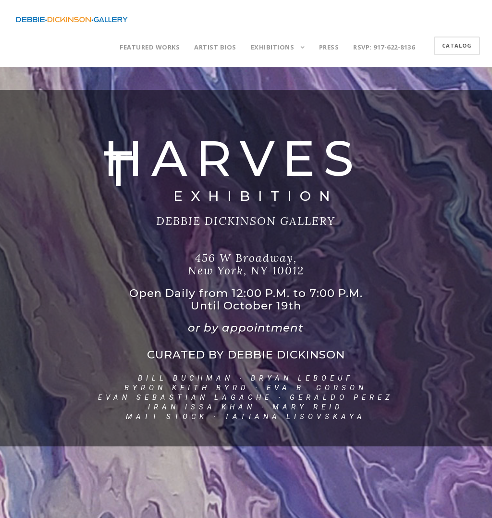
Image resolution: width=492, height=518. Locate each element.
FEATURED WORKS (150, 47)
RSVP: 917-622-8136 (384, 47)
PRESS (329, 47)
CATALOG (457, 45)
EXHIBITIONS (273, 47)
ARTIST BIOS (215, 47)
